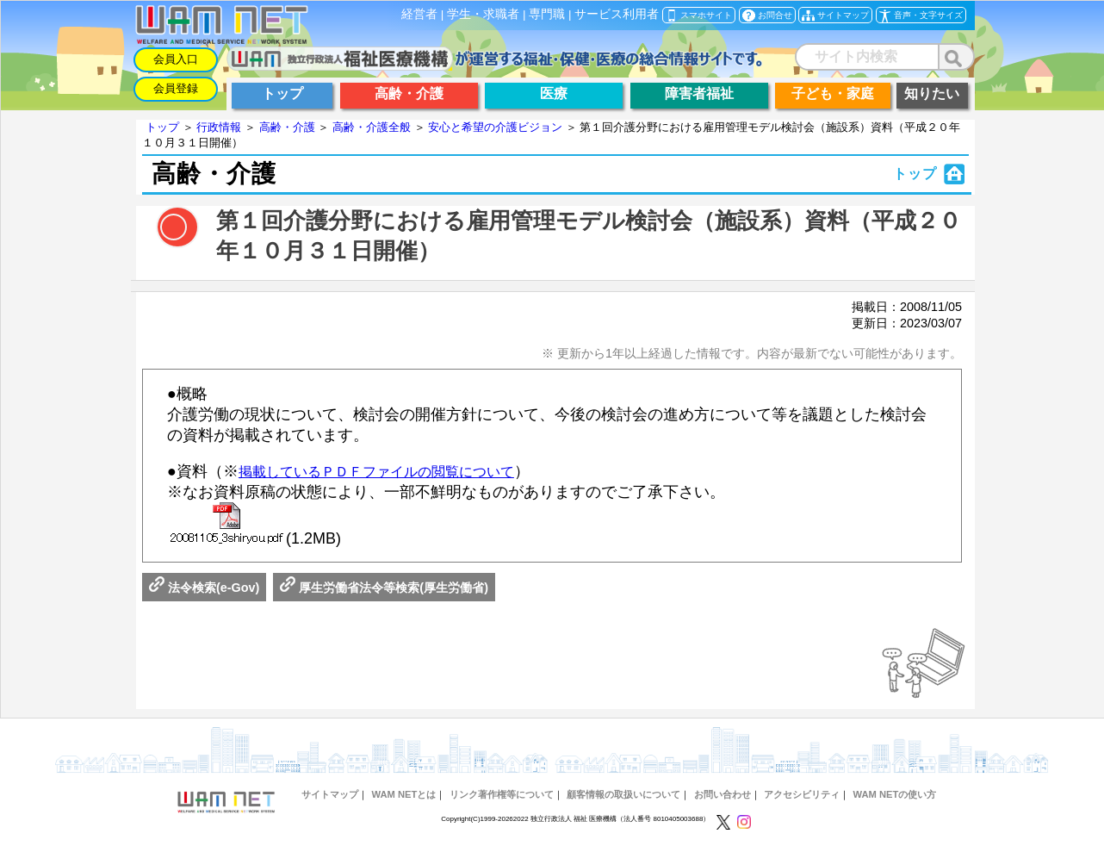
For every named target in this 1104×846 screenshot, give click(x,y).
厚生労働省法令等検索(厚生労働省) (384, 587)
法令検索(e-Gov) (204, 587)
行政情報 (218, 127)
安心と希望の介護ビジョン (495, 127)
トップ (162, 127)
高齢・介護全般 (371, 127)
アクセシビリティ (802, 794)
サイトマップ (329, 794)
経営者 (419, 14)
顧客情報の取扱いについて (623, 794)
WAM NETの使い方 (895, 794)
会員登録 (175, 88)
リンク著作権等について (502, 794)
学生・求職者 (483, 14)
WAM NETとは (403, 794)
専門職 (547, 14)
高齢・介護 (287, 127)
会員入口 (175, 59)
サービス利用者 (616, 14)
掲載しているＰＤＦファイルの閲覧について (376, 471)
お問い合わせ (722, 794)
